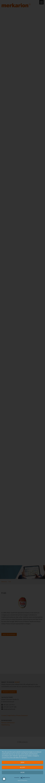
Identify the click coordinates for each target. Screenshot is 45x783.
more (22, 772)
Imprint (19, 780)
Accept (22, 767)
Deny (22, 762)
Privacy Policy (24, 780)
